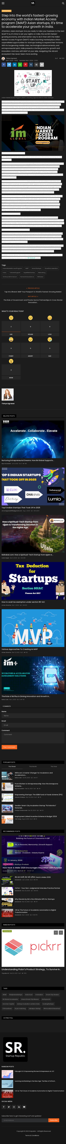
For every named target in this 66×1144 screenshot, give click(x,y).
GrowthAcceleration (51, 268)
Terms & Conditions (32, 1135)
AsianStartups (36, 268)
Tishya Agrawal (9, 58)
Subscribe (54, 1120)
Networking (41, 273)
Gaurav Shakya (20, 797)
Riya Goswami (6, 463)
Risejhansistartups (15, 995)
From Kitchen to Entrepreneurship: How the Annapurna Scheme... (36, 785)
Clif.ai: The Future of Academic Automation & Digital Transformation (35, 911)
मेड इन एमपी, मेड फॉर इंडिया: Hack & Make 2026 (33, 877)
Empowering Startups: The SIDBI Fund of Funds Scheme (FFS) (39, 795)
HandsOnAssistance (27, 277)
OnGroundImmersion (10, 277)
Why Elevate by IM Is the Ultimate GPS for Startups (35, 899)
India (4, 273)
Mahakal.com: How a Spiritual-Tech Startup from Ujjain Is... (27, 555)
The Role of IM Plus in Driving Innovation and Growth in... (26, 696)
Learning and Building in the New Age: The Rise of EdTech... (35, 1081)
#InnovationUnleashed (52, 1008)
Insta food (28, 995)
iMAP (26, 268)
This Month (33, 767)
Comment (6, 730)
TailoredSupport (15, 273)
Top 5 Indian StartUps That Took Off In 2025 (21, 507)
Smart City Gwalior (52, 995)
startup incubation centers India (28, 1004)
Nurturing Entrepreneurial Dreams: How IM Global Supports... (28, 460)
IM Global (31, 258)
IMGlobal (40, 277)
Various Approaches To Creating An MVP (20, 649)
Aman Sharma (6, 605)
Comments (7, 706)
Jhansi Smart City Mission (30, 999)
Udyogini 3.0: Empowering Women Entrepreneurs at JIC (34, 1071)
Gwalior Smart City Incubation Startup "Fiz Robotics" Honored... (35, 806)
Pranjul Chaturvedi (21, 810)
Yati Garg (18, 819)
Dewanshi (6, 871)
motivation (39, 995)
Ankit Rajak (5, 558)
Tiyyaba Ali (5, 973)
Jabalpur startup (35, 1008)
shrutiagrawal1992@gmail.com (12, 511)
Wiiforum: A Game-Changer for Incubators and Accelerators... (34, 774)
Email (4, 721)
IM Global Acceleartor (10, 999)
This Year (54, 767)
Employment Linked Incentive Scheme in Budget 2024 (36, 816)
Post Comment (9, 747)
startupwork (46, 999)
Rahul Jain (5, 699)
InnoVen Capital (8, 1004)
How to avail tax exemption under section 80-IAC (23, 602)
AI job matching (20, 1008)
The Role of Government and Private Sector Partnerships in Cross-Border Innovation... (33, 301)
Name (4, 711)
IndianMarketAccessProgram (12, 268)
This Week (12, 767)
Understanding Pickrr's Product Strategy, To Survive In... (31, 969)
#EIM (4, 995)
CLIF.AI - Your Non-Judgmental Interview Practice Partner (37, 888)
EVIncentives (7, 1008)
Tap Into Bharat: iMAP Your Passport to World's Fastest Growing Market (33, 292)
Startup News (7, 11)
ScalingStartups (48, 1004)
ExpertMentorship (29, 273)
